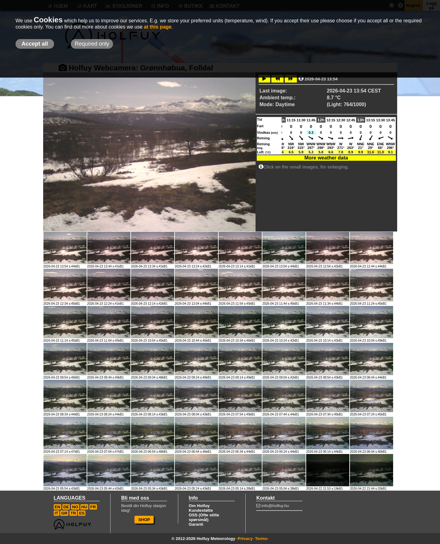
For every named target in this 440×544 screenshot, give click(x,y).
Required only (92, 44)
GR (64, 513)
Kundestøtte (201, 510)
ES (81, 513)
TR (73, 513)
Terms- (261, 538)
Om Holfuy (199, 505)
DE (66, 507)
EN (58, 507)
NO (75, 507)
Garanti (196, 524)
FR (93, 507)
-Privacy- (245, 538)
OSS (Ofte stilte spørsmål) (204, 517)
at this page (157, 26)
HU (84, 507)
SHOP (144, 519)
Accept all (34, 44)
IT (56, 513)
